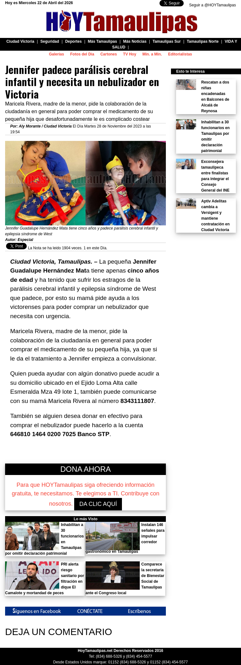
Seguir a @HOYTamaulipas (212, 5)
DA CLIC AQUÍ (98, 504)
